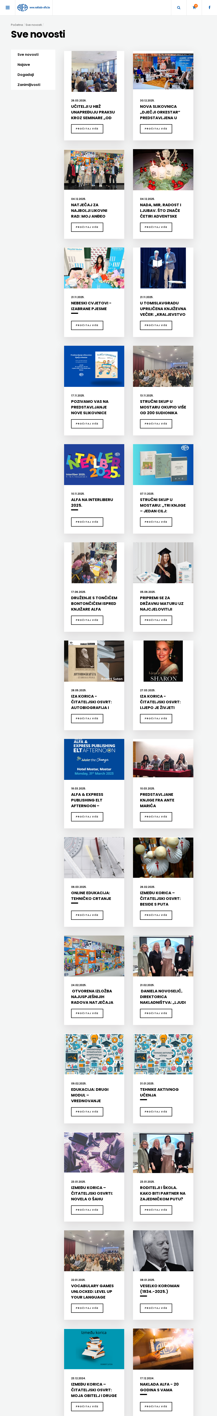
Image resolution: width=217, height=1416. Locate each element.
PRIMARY (157, 1237)
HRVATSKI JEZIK (74, 1237)
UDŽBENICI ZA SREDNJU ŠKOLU (127, 1243)
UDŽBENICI (117, 1218)
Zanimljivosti (29, 84)
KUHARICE (27, 1232)
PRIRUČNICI (28, 1260)
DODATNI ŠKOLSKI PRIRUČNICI (126, 1226)
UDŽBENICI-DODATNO (166, 1260)
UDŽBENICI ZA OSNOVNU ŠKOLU (127, 1237)
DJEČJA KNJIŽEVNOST (34, 1226)
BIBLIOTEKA (30, 1218)
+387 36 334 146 (161, 1359)
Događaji (26, 74)
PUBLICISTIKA (29, 1266)
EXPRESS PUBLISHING (170, 1218)
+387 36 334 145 (161, 1353)
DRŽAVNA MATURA (120, 1232)
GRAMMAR (159, 1232)
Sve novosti (28, 54)
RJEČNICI (27, 1271)
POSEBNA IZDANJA (32, 1254)
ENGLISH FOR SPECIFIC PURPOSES (173, 1226)
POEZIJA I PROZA (31, 1237)
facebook (156, 1372)
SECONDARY (160, 1249)
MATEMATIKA (73, 1243)
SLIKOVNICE (28, 1277)
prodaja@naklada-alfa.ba (168, 1366)
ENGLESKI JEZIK (74, 1232)
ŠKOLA (68, 1249)
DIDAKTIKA (74, 1218)
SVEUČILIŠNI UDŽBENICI (35, 1294)
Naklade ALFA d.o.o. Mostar (168, 1334)
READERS (158, 1243)
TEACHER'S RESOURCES (167, 1254)
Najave (24, 64)
